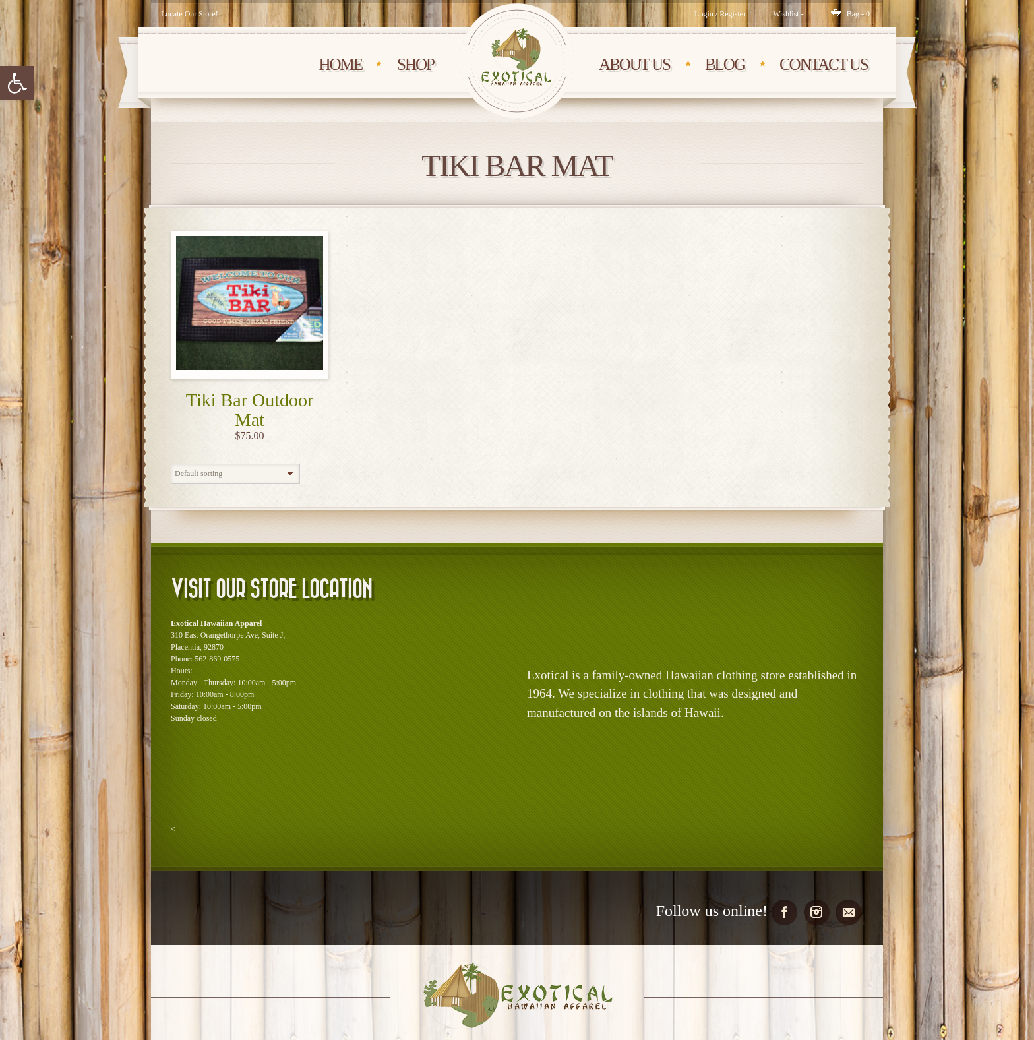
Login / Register (720, 13)
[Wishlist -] (788, 13)
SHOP (415, 64)
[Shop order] (235, 473)
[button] (17, 83)
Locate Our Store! (189, 13)
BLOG (725, 64)
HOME (340, 64)
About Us (634, 64)
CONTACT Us (823, 64)
